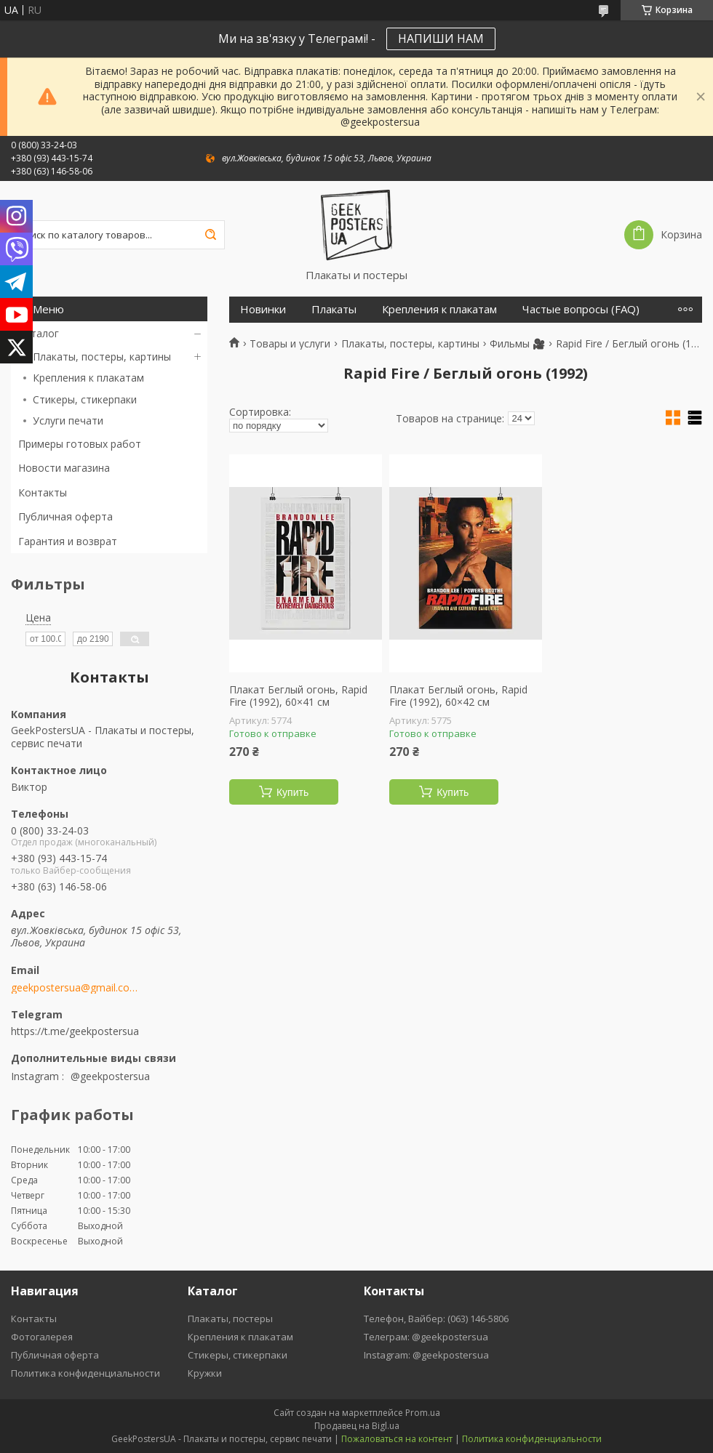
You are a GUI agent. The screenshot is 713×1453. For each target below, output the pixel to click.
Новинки (263, 309)
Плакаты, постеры (230, 1318)
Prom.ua (422, 1412)
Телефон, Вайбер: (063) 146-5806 (436, 1318)
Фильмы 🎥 (517, 343)
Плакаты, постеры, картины (102, 356)
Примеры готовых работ (79, 444)
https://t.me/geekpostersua (75, 1031)
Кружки (205, 1373)
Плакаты (333, 309)
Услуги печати (68, 420)
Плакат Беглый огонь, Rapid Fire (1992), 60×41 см (298, 696)
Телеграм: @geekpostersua (426, 1336)
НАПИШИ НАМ (441, 39)
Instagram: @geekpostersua (426, 1354)
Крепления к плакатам (88, 378)
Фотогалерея (42, 1336)
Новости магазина (64, 468)
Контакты (42, 492)
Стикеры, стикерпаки (85, 399)
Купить (292, 792)
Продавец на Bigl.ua (356, 1426)
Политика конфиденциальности (85, 1373)
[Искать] (210, 234)
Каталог (38, 333)
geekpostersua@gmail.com (74, 987)
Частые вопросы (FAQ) (581, 309)
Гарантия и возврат (67, 541)
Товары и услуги (290, 343)
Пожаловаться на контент (397, 1439)
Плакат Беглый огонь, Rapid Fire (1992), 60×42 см (458, 696)
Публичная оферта (65, 516)
